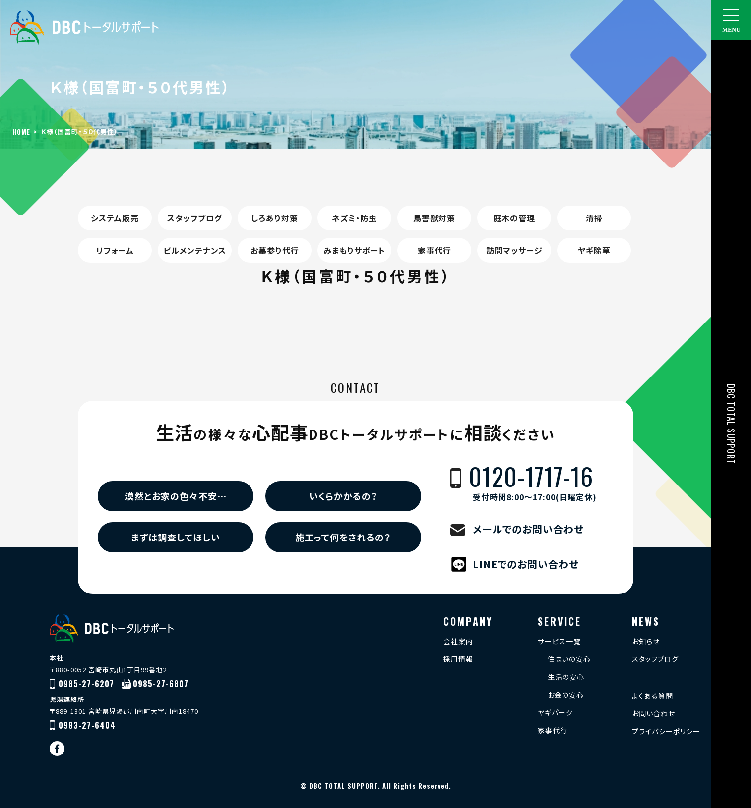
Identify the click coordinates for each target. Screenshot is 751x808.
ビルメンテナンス (194, 250)
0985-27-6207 (86, 684)
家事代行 (434, 250)
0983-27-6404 (87, 725)
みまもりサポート (354, 250)
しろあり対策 (274, 218)
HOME (21, 132)
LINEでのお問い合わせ (526, 564)
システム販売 (115, 218)
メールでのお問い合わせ (528, 529)
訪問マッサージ (514, 250)
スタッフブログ (194, 218)
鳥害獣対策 (434, 218)
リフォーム (115, 250)
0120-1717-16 (545, 483)
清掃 (594, 218)
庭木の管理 (514, 218)
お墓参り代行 (274, 250)
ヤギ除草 (594, 250)
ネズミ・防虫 (354, 218)
